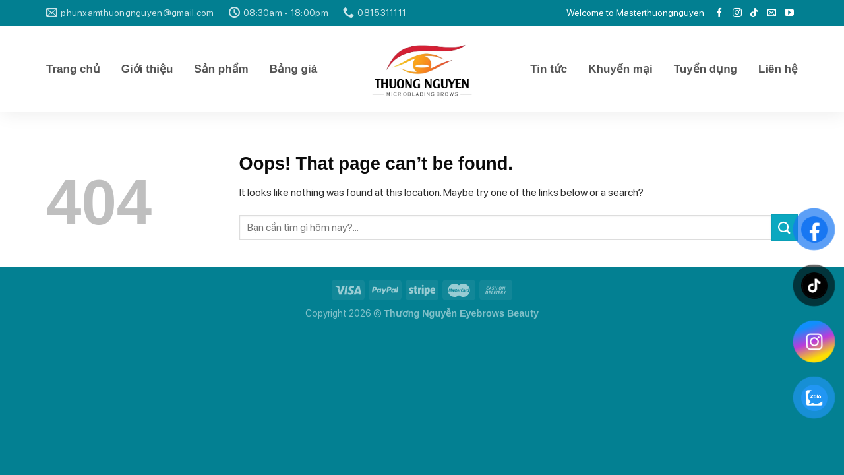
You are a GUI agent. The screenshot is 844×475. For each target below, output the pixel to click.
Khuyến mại (620, 69)
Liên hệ (778, 69)
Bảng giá (293, 69)
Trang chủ (73, 69)
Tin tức (548, 69)
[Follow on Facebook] (719, 13)
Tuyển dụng (705, 69)
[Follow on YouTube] (789, 13)
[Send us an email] (771, 13)
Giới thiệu (147, 69)
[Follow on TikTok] (754, 13)
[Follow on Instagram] (737, 13)
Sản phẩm (221, 69)
